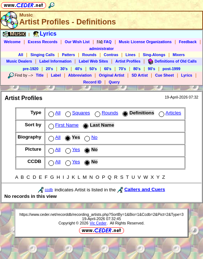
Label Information (55, 61)
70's (122, 69)
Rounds (89, 55)
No (90, 137)
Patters (68, 55)
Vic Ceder (98, 223)
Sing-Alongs (154, 55)
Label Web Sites (93, 61)
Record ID (92, 82)
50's (93, 69)
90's (151, 69)
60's (107, 69)
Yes (72, 149)
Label (56, 75)
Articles (169, 112)
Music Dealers (19, 61)
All (20, 55)
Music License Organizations (145, 42)
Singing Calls (43, 55)
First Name (63, 125)
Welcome (12, 42)
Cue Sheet (164, 75)
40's (78, 69)
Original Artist (111, 75)
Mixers (179, 55)
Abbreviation (80, 75)
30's (64, 69)
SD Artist (140, 75)
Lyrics (186, 75)
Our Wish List (77, 42)
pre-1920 (30, 69)
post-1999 (171, 69)
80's (136, 69)
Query (114, 82)
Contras (111, 55)
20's (49, 69)
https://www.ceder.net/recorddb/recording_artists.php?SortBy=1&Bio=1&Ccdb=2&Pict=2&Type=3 (101, 214)
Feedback (188, 42)
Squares (77, 112)
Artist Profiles (127, 61)
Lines (130, 55)
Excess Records (42, 42)
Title (40, 75)
